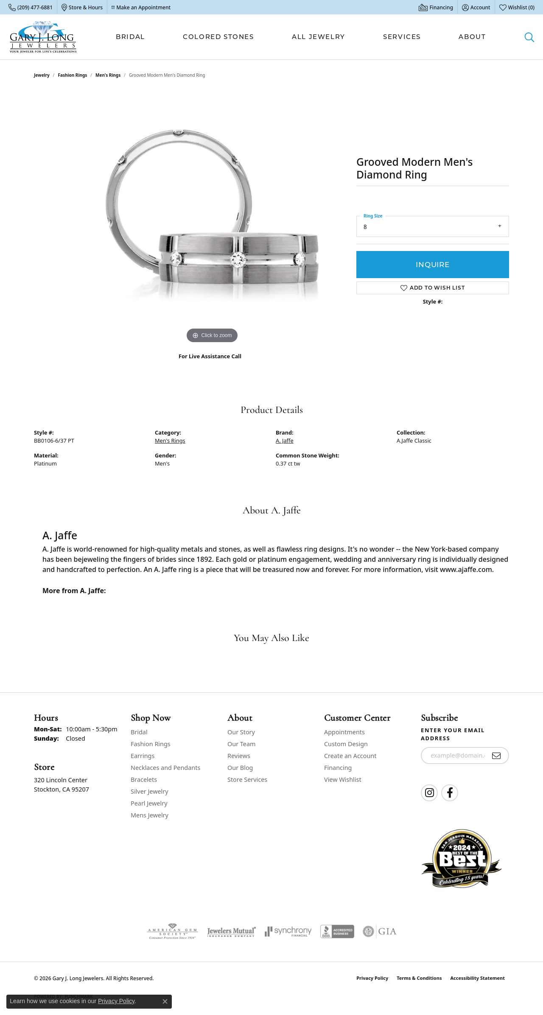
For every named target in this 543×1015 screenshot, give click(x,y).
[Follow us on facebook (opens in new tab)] (449, 792)
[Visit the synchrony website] (288, 931)
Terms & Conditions (419, 978)
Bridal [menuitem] (139, 732)
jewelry (42, 75)
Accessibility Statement (477, 978)
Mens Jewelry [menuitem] (149, 815)
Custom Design (346, 744)
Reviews (238, 756)
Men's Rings (107, 75)
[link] (30, 7)
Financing (338, 768)
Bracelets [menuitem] (144, 779)
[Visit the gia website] (380, 931)
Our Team (241, 744)
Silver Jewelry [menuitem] (149, 791)
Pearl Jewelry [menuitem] (149, 803)
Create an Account (350, 756)
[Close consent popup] (165, 1001)
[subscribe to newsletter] (496, 755)
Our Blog (240, 768)
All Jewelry (318, 37)
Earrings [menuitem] (142, 756)
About (472, 37)
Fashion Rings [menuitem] (151, 744)
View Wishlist (342, 779)
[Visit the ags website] (172, 931)
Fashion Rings (72, 75)
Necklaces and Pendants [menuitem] (165, 768)
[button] (476, 7)
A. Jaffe (285, 440)
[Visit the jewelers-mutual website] (231, 931)
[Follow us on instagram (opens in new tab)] (429, 792)
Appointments (344, 732)
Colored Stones (218, 37)
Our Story (241, 732)
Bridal (130, 37)
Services (402, 37)
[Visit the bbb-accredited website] (337, 931)
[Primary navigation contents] (301, 36)
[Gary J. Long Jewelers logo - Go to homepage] (43, 36)
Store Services (247, 779)
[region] (212, 218)
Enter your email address (453, 734)
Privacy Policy (372, 978)
